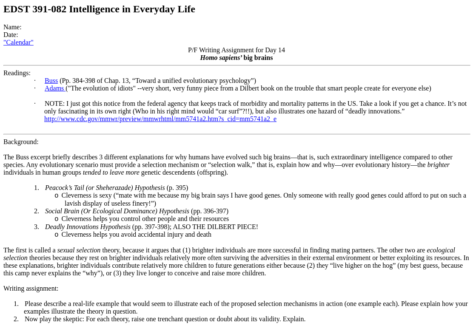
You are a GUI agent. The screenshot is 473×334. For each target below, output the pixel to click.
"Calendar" (18, 42)
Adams (55, 88)
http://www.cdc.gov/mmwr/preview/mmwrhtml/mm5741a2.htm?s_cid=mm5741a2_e (160, 118)
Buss (51, 80)
